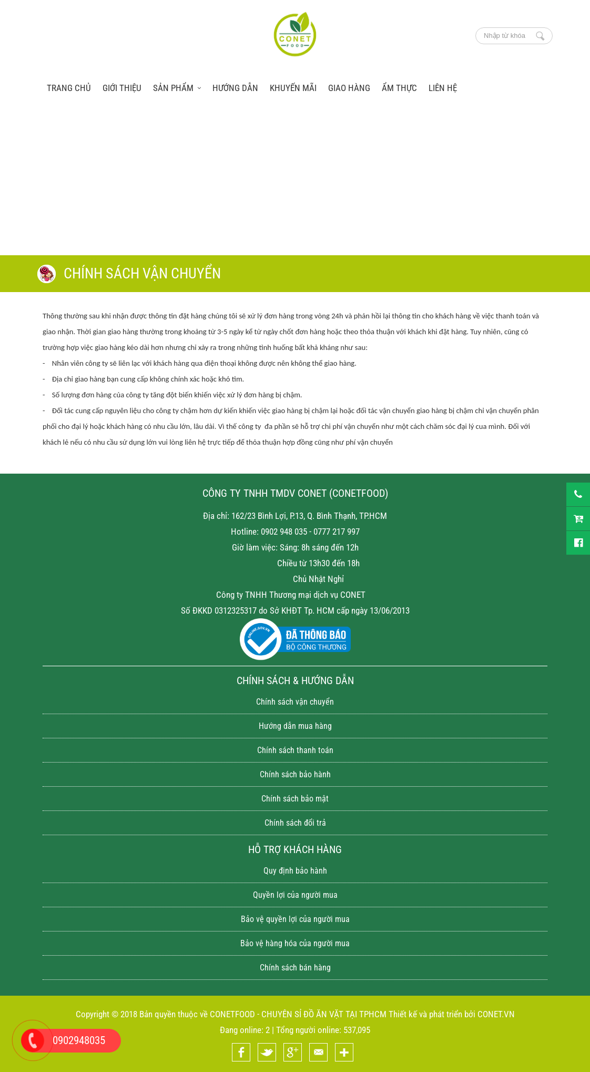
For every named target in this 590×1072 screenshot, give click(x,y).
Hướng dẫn (235, 88)
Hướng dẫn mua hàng (295, 726)
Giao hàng (349, 88)
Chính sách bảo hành (295, 774)
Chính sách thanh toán (295, 750)
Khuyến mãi (293, 88)
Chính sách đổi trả (295, 823)
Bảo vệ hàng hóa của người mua (295, 943)
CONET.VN (496, 1014)
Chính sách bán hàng (295, 968)
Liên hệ (443, 88)
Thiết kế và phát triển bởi (432, 1014)
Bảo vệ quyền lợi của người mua (295, 919)
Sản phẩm (177, 88)
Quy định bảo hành (295, 871)
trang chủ (69, 88)
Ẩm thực (399, 88)
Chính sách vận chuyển (295, 702)
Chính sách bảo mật (295, 799)
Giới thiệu (122, 88)
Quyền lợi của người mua (295, 895)
